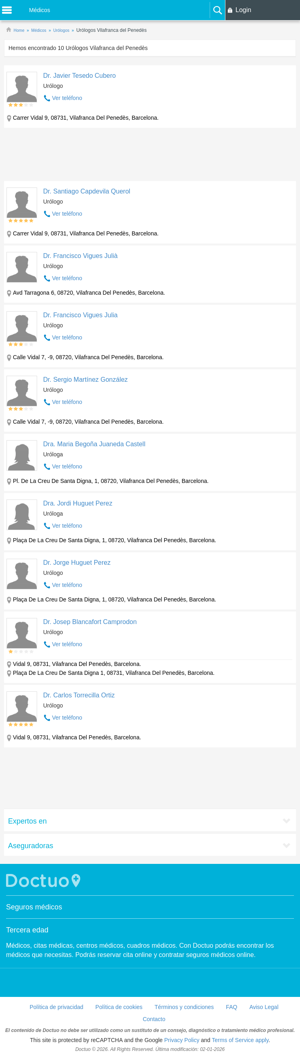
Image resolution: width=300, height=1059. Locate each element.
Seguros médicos (34, 907)
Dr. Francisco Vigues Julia (80, 315)
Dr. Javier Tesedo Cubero (79, 75)
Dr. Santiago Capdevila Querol (86, 191)
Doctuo (44, 880)
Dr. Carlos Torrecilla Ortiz (79, 695)
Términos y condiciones (184, 1007)
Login (243, 9)
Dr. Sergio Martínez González (85, 379)
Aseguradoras (30, 846)
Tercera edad (27, 930)
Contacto (154, 1019)
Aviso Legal (263, 1007)
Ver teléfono (67, 98)
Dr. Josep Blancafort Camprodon (90, 621)
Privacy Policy (181, 1040)
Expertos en (27, 821)
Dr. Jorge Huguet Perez (76, 562)
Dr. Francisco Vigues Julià (80, 255)
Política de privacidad (56, 1007)
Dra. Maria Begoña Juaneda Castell (94, 444)
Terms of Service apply (240, 1040)
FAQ (231, 1007)
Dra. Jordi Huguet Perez (77, 503)
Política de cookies (119, 1007)
